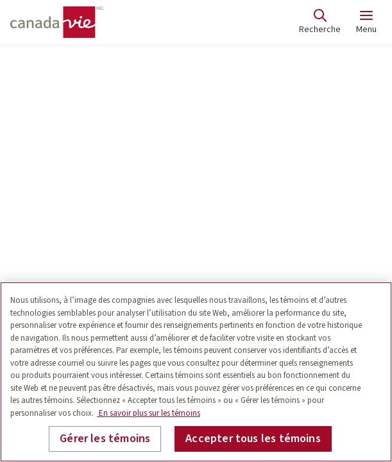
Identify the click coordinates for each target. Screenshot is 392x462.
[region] (196, 372)
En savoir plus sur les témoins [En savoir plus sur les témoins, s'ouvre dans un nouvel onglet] (148, 413)
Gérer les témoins (105, 439)
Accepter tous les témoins (253, 439)
